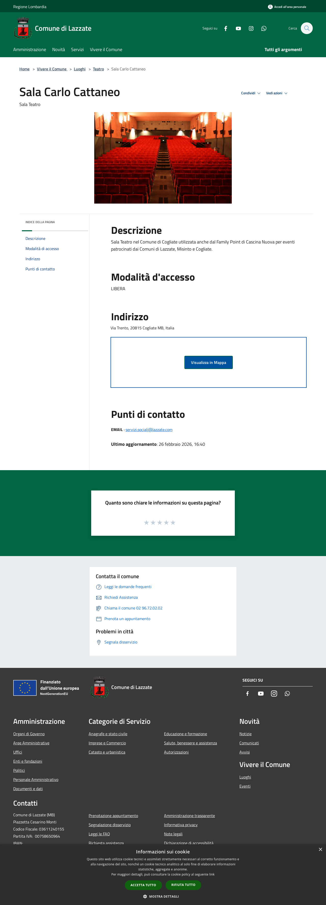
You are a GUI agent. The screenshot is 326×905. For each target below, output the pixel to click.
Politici (19, 770)
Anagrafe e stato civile (108, 734)
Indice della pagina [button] (40, 222)
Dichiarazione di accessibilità (188, 843)
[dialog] (163, 874)
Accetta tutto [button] (143, 885)
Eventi (245, 786)
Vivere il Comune (52, 69)
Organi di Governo (29, 734)
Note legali (173, 834)
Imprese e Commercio (107, 743)
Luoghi (80, 69)
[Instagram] (248, 28)
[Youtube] (236, 28)
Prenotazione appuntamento (113, 815)
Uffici (17, 752)
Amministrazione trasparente (189, 815)
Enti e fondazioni (27, 761)
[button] (163, 896)
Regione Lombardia (29, 7)
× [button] (320, 850)
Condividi (251, 93)
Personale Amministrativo (35, 779)
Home (24, 69)
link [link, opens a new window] (212, 874)
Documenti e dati (28, 789)
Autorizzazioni (176, 752)
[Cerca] (307, 28)
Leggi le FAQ (99, 834)
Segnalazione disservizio (110, 825)
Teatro (98, 69)
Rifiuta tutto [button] (183, 885)
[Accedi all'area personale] (287, 7)
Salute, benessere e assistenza (190, 743)
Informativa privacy (181, 825)
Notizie (245, 734)
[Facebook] (223, 28)
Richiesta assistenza (106, 843)
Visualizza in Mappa (208, 362)
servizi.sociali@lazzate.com (149, 429)
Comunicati (249, 743)
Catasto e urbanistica (107, 752)
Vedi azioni (277, 93)
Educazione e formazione (185, 734)
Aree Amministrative (31, 743)
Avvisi (244, 752)
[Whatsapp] (261, 28)
